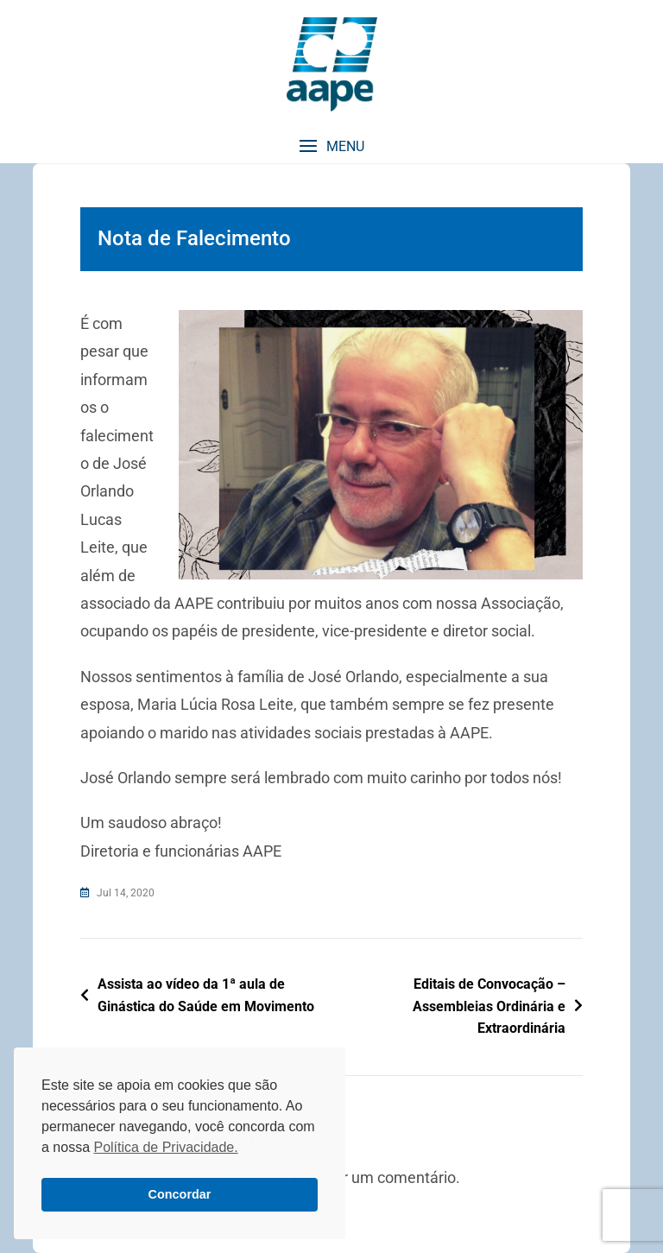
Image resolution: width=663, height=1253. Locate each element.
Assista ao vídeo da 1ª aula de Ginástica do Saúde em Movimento (206, 995)
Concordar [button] (180, 1194)
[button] (331, 146)
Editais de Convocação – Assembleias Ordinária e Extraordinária (489, 1006)
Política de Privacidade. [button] (165, 1147)
